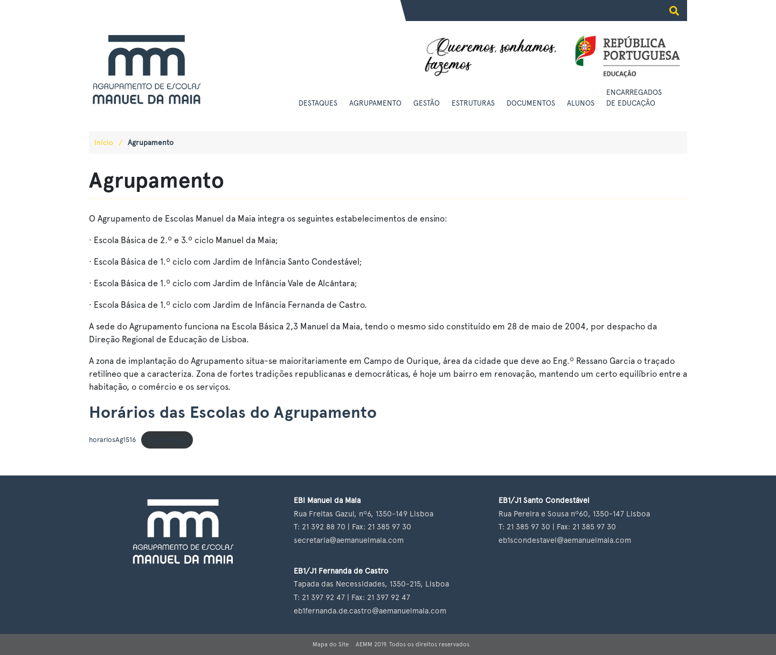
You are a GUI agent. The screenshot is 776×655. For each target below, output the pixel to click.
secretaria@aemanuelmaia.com (349, 539)
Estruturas (473, 103)
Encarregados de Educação (634, 97)
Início (103, 142)
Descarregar (167, 440)
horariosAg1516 (112, 440)
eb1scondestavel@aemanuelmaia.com (564, 539)
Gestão (426, 103)
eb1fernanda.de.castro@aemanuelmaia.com (370, 610)
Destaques (318, 103)
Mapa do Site (331, 644)
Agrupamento (375, 103)
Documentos (531, 103)
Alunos (580, 103)
